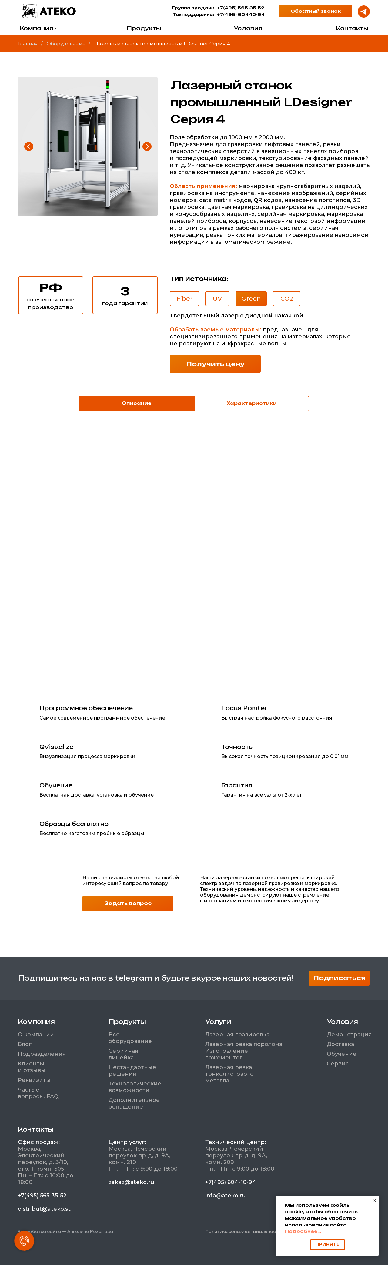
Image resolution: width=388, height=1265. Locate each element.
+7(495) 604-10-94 (241, 14)
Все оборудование (130, 1038)
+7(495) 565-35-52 (240, 7)
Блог (25, 1044)
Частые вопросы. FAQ (38, 1093)
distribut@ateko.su (45, 1209)
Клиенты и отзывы (31, 1067)
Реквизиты (34, 1080)
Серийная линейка (123, 1054)
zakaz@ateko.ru (131, 1182)
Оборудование (66, 44)
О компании (36, 1034)
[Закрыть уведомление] (374, 1200)
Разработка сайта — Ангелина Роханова (65, 1231)
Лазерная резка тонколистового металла (229, 1074)
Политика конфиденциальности (243, 1231)
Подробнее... (303, 1231)
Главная (28, 44)
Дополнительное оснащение (134, 1103)
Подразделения (42, 1054)
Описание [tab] (137, 403)
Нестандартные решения (132, 1070)
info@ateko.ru (225, 1195)
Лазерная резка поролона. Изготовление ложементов (244, 1051)
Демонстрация (349, 1034)
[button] (315, 11)
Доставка (340, 1044)
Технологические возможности (135, 1087)
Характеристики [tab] (252, 403)
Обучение (341, 1054)
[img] (48, 11)
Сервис (338, 1063)
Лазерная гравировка (237, 1034)
